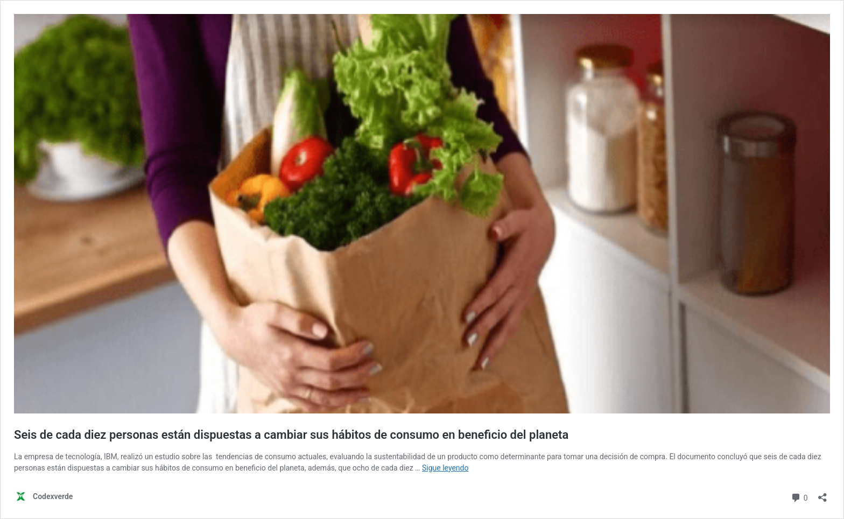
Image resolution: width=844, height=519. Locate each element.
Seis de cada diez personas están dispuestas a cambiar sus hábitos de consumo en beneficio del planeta (291, 434)
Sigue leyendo (445, 468)
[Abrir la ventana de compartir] (822, 494)
